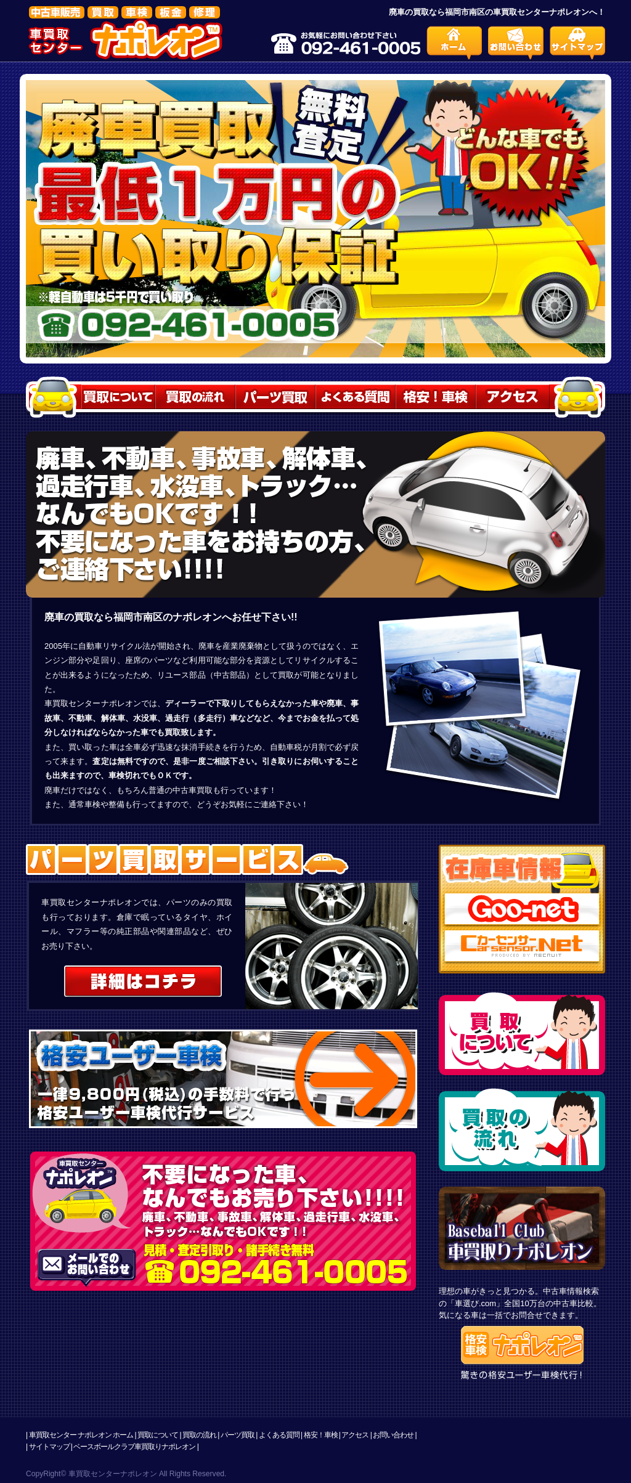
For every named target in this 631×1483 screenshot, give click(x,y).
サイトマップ (49, 1446)
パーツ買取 (237, 1435)
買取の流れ (199, 1435)
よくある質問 (279, 1435)
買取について (157, 1435)
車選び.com (475, 1303)
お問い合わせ (393, 1435)
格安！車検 (321, 1435)
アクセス (354, 1435)
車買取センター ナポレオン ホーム (81, 1435)
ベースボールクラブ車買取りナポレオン (134, 1446)
